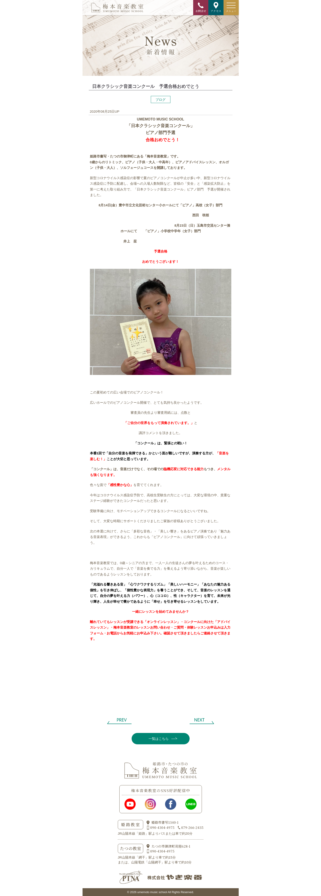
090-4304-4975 (162, 827)
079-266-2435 (192, 827)
